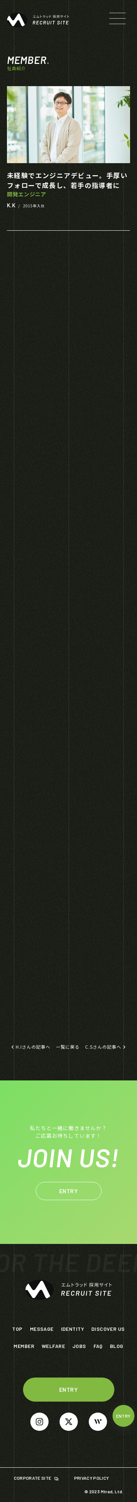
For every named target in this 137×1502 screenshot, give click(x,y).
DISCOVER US (108, 1329)
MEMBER (24, 1346)
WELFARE (53, 1346)
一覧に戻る (68, 1047)
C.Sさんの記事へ (105, 1047)
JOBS (79, 1346)
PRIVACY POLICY (92, 1477)
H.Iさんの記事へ (31, 1047)
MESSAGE (42, 1329)
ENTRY (123, 1415)
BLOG (116, 1346)
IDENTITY (72, 1329)
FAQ (98, 1346)
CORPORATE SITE (33, 1477)
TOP (17, 1329)
